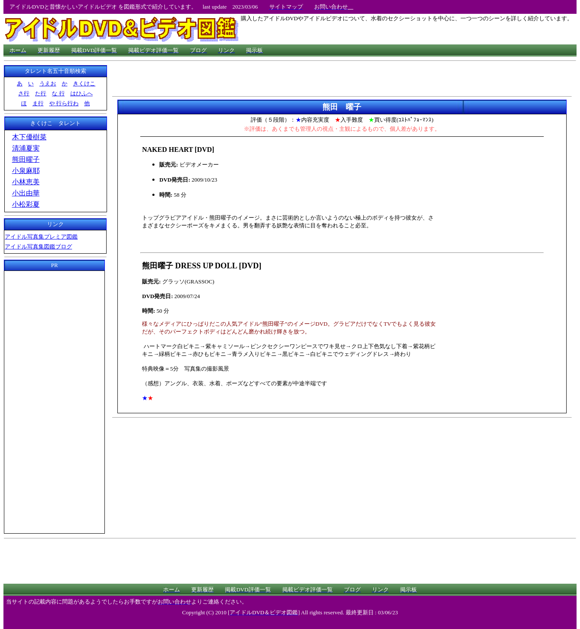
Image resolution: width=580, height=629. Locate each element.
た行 (40, 93)
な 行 (58, 93)
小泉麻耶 (26, 170)
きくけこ (84, 83)
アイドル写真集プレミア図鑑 (41, 236)
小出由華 (26, 193)
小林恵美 (26, 182)
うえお (47, 83)
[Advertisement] (54, 400)
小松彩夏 (26, 204)
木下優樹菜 (29, 137)
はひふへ (81, 93)
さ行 (23, 93)
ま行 (38, 103)
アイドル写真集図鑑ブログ (38, 246)
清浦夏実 (26, 148)
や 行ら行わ (64, 103)
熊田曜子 (26, 159)
